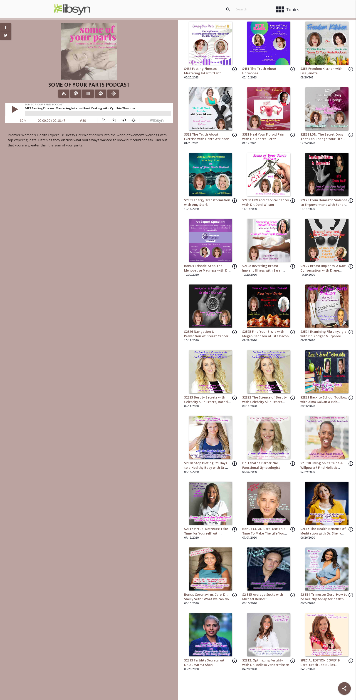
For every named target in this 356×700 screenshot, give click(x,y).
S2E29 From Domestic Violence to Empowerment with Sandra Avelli (323, 204)
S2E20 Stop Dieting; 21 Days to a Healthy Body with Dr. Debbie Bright (205, 467)
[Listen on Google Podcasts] (113, 94)
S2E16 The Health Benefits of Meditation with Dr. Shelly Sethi (323, 533)
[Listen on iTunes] (75, 94)
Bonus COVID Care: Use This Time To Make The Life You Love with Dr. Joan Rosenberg (265, 533)
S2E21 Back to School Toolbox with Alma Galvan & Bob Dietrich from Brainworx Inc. (323, 402)
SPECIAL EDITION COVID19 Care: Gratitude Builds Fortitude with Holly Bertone (323, 665)
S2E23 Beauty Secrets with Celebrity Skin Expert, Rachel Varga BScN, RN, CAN (206, 402)
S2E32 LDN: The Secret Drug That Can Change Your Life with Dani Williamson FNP (321, 139)
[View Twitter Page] (5, 36)
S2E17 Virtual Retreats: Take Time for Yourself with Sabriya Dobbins (206, 533)
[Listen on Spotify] (100, 94)
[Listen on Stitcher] (88, 94)
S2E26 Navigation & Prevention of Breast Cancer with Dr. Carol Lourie (206, 336)
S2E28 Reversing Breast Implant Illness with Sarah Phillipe (262, 270)
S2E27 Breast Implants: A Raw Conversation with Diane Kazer (323, 270)
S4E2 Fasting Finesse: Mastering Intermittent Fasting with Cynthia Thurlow (207, 73)
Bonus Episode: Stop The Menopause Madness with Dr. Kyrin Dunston (207, 270)
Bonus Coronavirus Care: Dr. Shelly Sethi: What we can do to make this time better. (206, 599)
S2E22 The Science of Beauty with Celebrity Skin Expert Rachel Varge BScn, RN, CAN (264, 402)
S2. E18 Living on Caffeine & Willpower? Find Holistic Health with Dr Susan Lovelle (322, 467)
